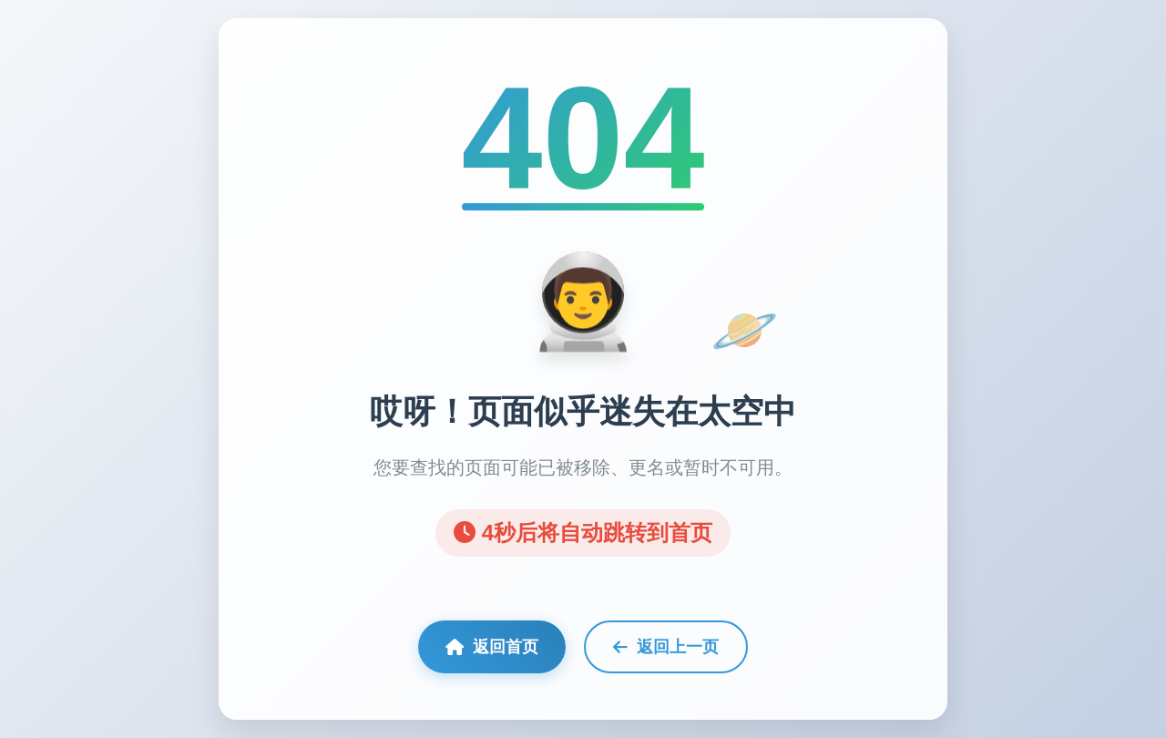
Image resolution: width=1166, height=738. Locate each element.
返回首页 (491, 647)
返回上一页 (666, 647)
